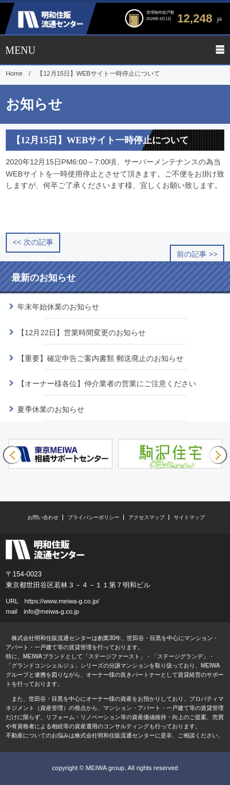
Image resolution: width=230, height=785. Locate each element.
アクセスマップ (146, 517)
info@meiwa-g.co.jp (51, 611)
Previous (12, 455)
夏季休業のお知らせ (50, 409)
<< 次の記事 (33, 242)
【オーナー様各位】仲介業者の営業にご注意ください (106, 383)
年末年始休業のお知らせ (58, 307)
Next (218, 455)
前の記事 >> (197, 254)
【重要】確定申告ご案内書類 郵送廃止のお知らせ (100, 358)
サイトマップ (189, 517)
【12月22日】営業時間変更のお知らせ (81, 332)
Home (14, 73)
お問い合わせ (43, 517)
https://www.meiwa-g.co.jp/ (62, 601)
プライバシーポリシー (93, 517)
